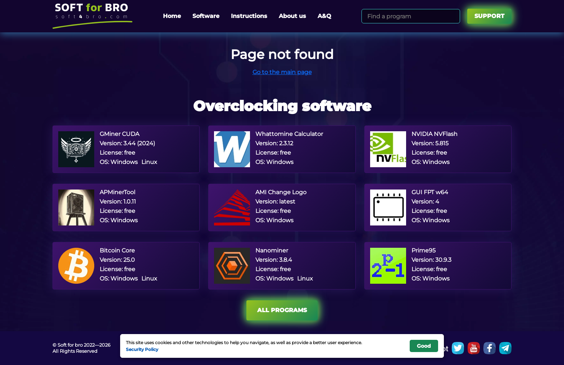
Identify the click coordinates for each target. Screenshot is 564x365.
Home (172, 16)
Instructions (249, 16)
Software (205, 16)
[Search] (453, 16)
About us (292, 16)
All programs (282, 310)
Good (424, 346)
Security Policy (142, 349)
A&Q (324, 16)
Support (489, 16)
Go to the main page (282, 72)
